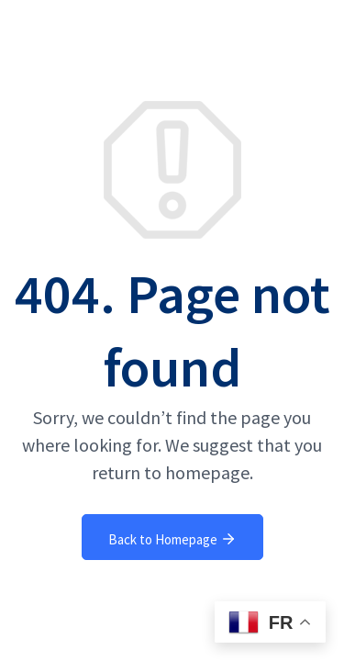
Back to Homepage (172, 539)
